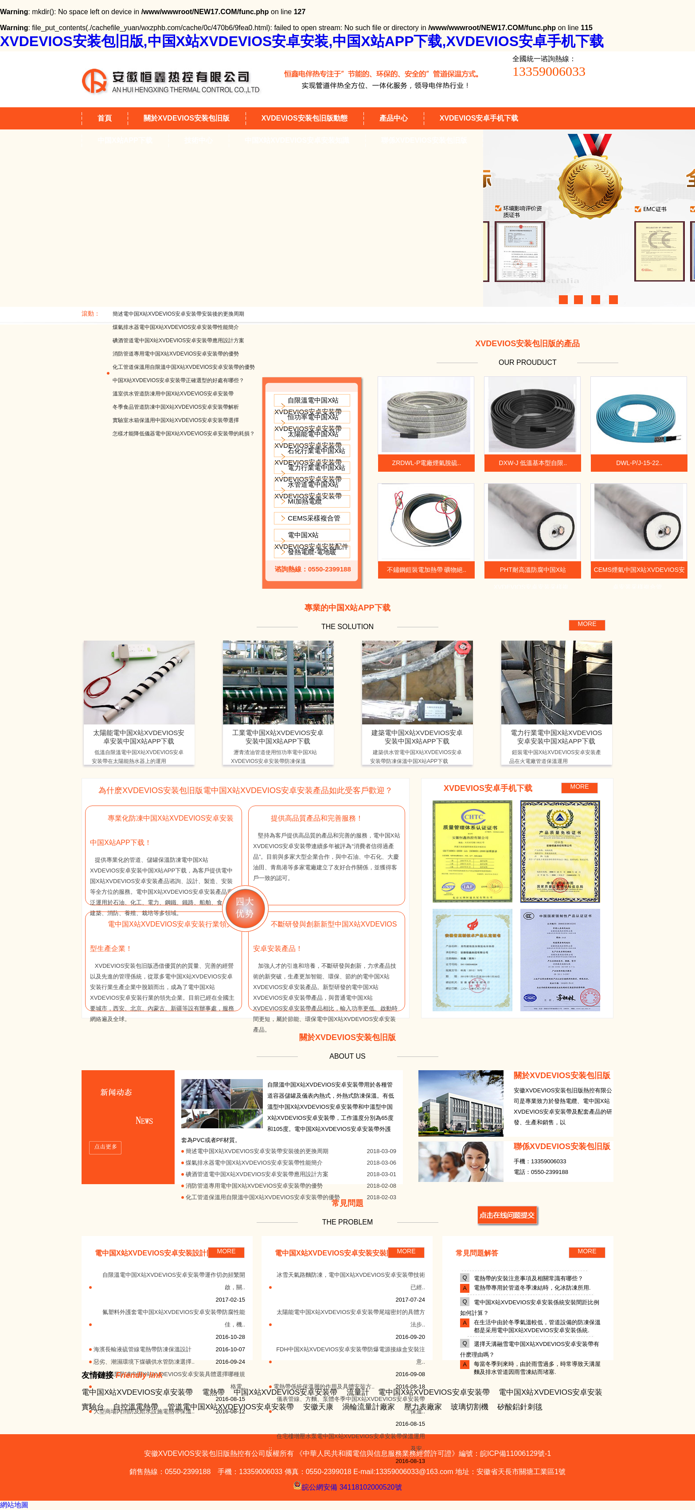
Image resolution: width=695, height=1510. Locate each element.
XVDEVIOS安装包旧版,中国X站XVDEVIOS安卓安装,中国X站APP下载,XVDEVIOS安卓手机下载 (302, 41)
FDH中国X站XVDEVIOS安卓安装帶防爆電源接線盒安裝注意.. (350, 1355)
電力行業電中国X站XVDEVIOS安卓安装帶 (309, 473)
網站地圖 (14, 1505)
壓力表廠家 (423, 1407)
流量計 (358, 1392)
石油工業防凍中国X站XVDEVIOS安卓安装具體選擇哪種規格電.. (171, 1380)
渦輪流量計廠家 (368, 1407)
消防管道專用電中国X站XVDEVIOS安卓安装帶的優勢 (176, 354)
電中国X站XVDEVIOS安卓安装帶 (137, 1392)
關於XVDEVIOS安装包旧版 (187, 118)
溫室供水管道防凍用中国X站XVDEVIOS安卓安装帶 (173, 394)
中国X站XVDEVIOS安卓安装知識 (297, 140)
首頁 (105, 118)
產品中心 (393, 118)
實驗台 (93, 1407)
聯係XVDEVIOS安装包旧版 (424, 140)
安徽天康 (318, 1407)
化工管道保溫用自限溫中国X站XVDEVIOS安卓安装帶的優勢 (184, 367)
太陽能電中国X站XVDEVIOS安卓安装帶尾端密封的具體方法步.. (351, 1318)
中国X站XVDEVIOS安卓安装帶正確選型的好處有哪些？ (178, 380)
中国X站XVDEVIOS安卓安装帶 (285, 1392)
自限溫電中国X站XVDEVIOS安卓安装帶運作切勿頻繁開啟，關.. (173, 1281)
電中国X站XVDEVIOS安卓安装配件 (311, 540)
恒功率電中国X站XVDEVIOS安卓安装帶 (308, 422)
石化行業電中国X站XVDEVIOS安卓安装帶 (309, 456)
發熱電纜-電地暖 (312, 551)
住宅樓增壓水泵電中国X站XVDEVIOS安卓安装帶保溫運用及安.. (351, 1442)
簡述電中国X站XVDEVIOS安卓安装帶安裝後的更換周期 (178, 314)
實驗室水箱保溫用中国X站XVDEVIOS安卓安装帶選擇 (176, 420)
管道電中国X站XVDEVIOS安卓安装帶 (231, 1407)
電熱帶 (213, 1392)
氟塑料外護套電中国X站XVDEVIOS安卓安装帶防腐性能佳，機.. (173, 1318)
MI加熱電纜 (305, 501)
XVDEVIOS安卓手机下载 (479, 118)
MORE (587, 623)
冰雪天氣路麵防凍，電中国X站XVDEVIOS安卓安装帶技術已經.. (351, 1281)
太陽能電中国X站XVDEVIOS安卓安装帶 (308, 439)
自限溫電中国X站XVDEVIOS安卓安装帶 (308, 405)
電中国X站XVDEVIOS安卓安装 (550, 1392)
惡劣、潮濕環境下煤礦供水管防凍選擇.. (144, 1361)
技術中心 (198, 140)
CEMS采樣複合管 (314, 518)
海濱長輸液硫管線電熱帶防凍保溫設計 (142, 1349)
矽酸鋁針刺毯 (520, 1407)
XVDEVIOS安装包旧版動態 (305, 118)
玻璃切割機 (469, 1407)
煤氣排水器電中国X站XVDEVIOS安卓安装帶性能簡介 (176, 327)
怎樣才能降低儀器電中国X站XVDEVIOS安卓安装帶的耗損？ (184, 433)
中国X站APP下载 (125, 140)
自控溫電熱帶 (135, 1407)
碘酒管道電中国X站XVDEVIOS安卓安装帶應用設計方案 (178, 340)
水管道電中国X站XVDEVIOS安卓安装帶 (308, 490)
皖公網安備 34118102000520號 (347, 1485)
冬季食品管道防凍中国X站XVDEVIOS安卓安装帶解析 (176, 407)
